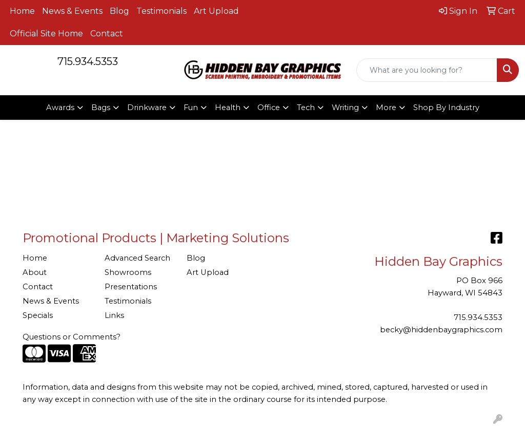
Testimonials (161, 11)
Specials (38, 315)
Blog (119, 11)
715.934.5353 (87, 61)
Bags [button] (100, 107)
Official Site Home (46, 33)
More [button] (386, 107)
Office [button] (268, 107)
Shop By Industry (446, 107)
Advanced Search (137, 258)
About (35, 272)
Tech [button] (306, 107)
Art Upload (216, 11)
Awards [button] (60, 107)
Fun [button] (191, 107)
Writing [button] (345, 107)
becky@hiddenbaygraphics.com (441, 329)
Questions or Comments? (71, 337)
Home (22, 11)
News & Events (72, 11)
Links (114, 315)
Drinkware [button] (147, 107)
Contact (106, 33)
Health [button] (227, 107)
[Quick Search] (426, 70)
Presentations (131, 286)
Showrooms (128, 272)
